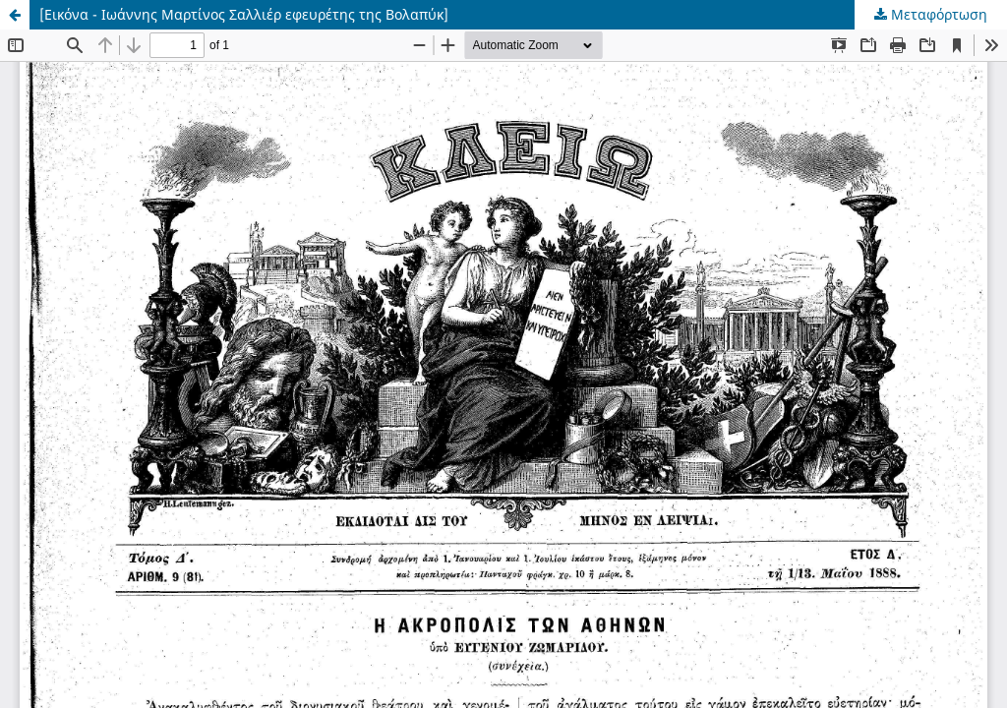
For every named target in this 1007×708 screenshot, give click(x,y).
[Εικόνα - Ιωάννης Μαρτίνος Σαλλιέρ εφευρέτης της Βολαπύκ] (243, 14)
